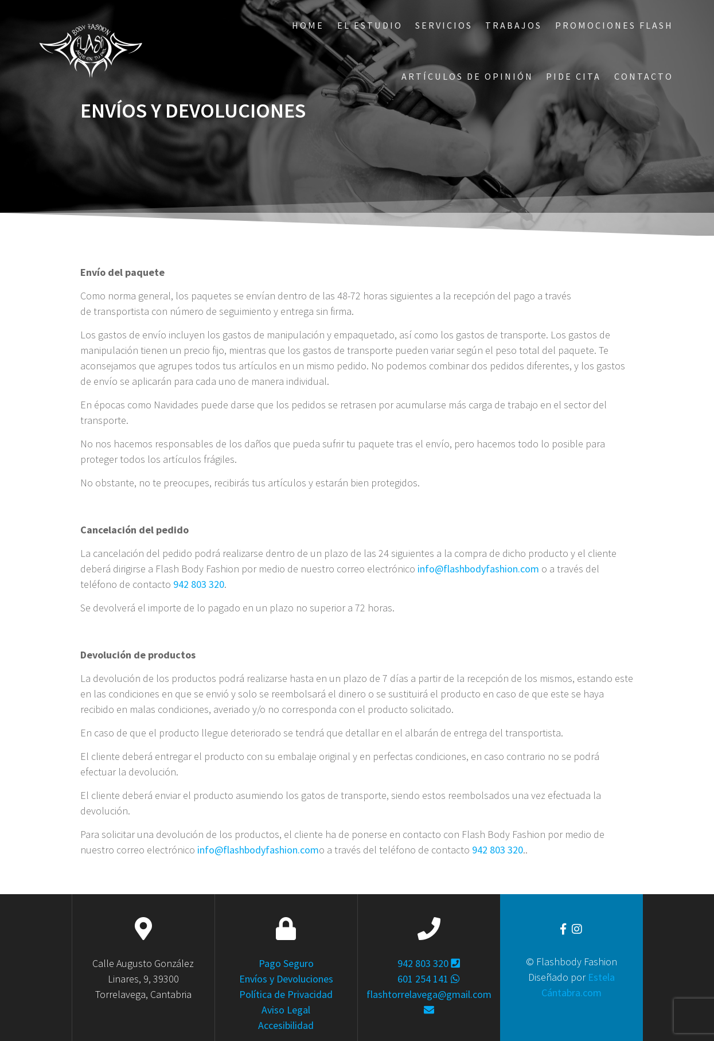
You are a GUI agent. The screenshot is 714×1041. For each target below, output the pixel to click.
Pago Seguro (286, 963)
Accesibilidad (286, 1025)
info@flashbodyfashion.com (478, 568)
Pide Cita (573, 76)
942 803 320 (198, 584)
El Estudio (370, 25)
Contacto (643, 76)
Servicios (444, 25)
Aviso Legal (286, 1009)
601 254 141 (428, 978)
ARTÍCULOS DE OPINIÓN (467, 76)
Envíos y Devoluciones (286, 978)
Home (308, 25)
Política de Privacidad (286, 994)
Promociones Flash (614, 25)
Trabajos (513, 25)
